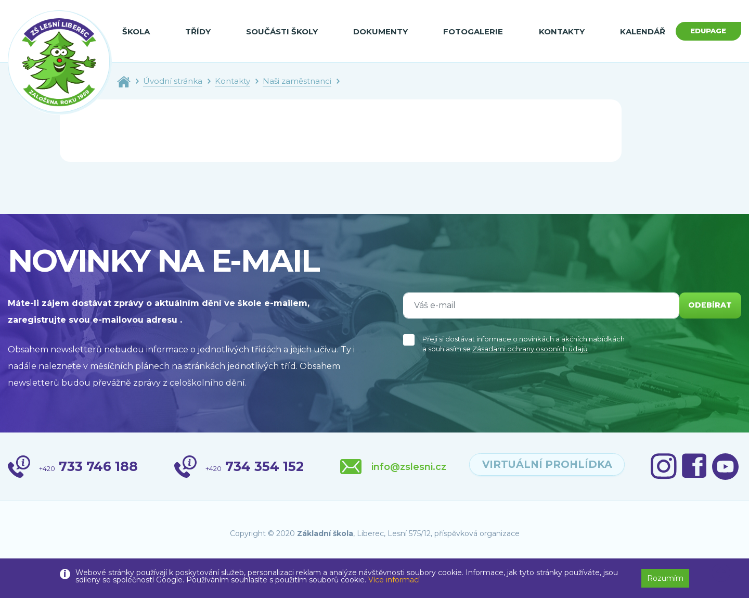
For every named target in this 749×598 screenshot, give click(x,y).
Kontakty (550, 31)
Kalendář (628, 31)
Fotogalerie (464, 31)
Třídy (196, 31)
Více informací (394, 579)
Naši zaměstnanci (297, 81)
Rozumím (665, 578)
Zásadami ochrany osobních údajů (530, 349)
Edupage (701, 31)
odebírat (707, 305)
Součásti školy (277, 31)
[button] (721, 573)
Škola (136, 31)
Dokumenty (373, 31)
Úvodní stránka (172, 81)
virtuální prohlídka (636, 467)
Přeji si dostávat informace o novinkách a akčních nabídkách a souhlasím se (523, 344)
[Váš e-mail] (538, 305)
